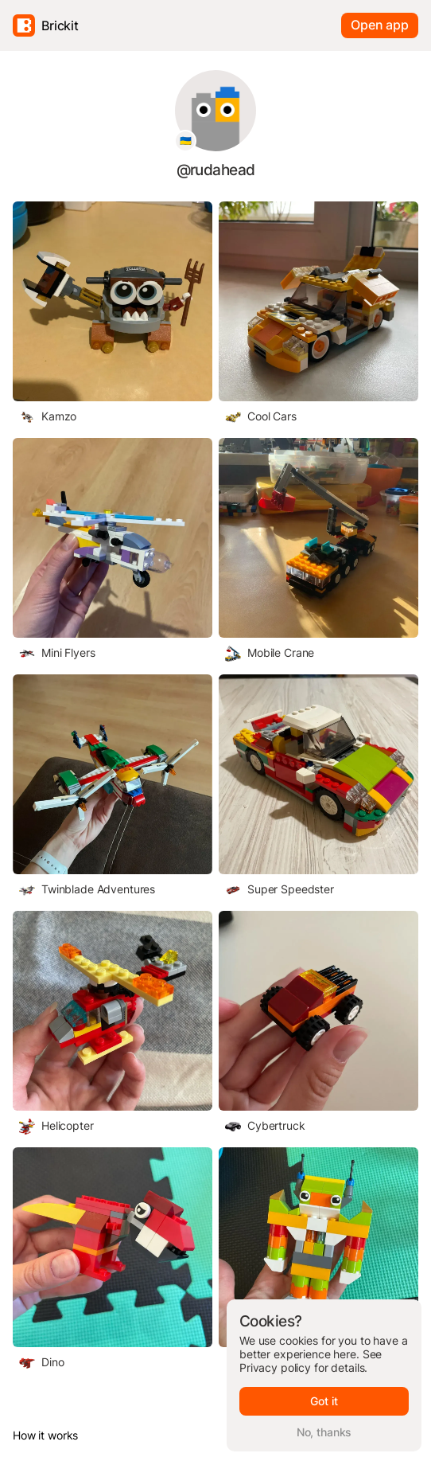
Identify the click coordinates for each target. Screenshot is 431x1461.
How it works (45, 1435)
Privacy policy (275, 1367)
